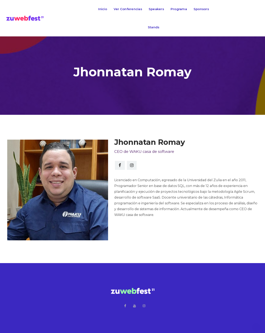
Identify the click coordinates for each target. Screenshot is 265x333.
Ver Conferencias (128, 9)
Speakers (156, 9)
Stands (153, 27)
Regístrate (243, 18)
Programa (179, 9)
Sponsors (201, 9)
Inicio (102, 9)
